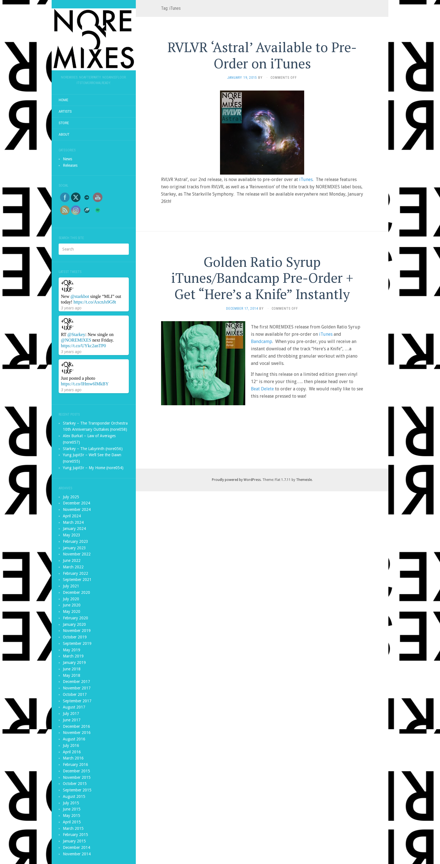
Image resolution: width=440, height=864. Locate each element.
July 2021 (71, 586)
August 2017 (74, 707)
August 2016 (74, 739)
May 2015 (71, 815)
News (67, 159)
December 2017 (76, 681)
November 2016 (77, 732)
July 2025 (71, 497)
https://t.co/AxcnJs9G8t (95, 302)
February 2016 (75, 764)
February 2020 (75, 618)
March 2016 (73, 758)
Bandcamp (261, 341)
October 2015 (75, 783)
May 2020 (71, 611)
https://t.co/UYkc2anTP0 (83, 345)
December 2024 (76, 503)
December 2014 (76, 847)
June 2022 (72, 560)
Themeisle (304, 480)
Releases (70, 165)
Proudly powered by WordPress (236, 480)
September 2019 (77, 643)
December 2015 (76, 771)
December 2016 (76, 726)
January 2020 (74, 624)
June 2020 (72, 605)
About (64, 134)
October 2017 (75, 694)
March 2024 (73, 522)
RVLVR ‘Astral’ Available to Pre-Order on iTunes (262, 55)
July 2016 (71, 745)
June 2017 (72, 720)
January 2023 (74, 548)
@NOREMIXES (76, 340)
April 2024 (72, 516)
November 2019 (77, 630)
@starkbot (79, 296)
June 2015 (72, 809)
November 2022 (77, 554)
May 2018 (71, 675)
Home (63, 100)
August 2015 (74, 796)
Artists (65, 111)
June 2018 (72, 669)
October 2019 (75, 637)
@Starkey (76, 334)
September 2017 (77, 701)
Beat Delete (262, 389)
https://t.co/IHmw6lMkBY (85, 383)
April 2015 (72, 822)
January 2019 (74, 662)
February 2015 (75, 834)
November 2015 (77, 777)
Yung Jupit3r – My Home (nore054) (93, 467)
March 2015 (73, 828)
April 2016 (72, 752)
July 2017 (71, 713)
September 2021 (77, 579)
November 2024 (77, 509)
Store (64, 123)
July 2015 (71, 803)
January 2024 (74, 528)
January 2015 (74, 841)
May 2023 (71, 535)
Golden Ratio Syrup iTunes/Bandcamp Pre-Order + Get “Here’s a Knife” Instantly (262, 278)
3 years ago (71, 308)
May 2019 (71, 650)
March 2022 (73, 567)
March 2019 (73, 656)
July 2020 (71, 599)
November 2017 (77, 688)
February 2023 (75, 541)
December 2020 (76, 592)
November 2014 (77, 854)
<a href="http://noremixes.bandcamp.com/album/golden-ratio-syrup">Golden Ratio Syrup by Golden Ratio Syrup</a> (262, 423)
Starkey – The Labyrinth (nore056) (93, 448)
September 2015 (77, 790)
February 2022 (75, 573)
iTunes (306, 179)
